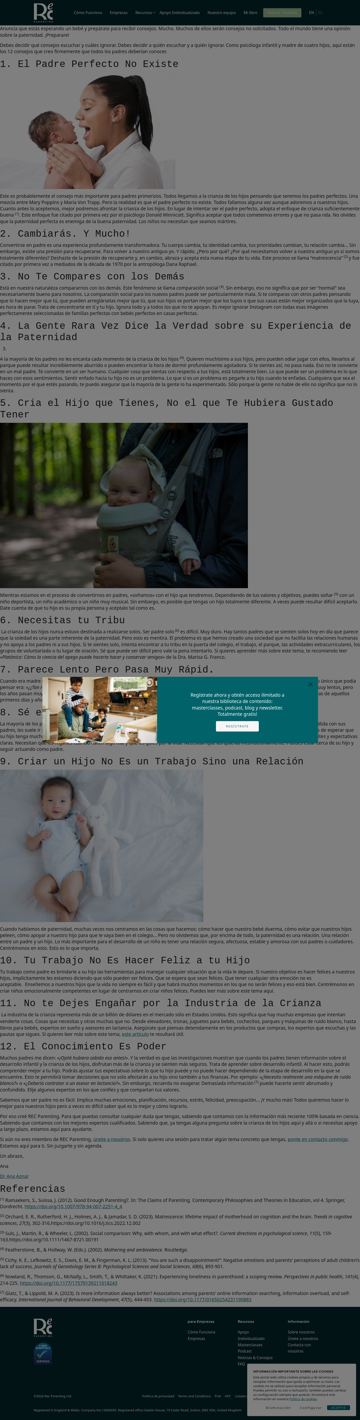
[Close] (310, 684)
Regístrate (237, 726)
